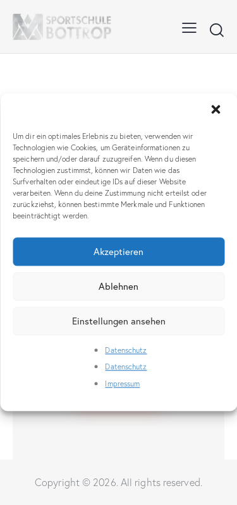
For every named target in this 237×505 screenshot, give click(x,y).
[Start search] (216, 30)
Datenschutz (126, 350)
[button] (216, 110)
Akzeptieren (118, 252)
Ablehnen (118, 286)
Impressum (122, 383)
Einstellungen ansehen (119, 321)
